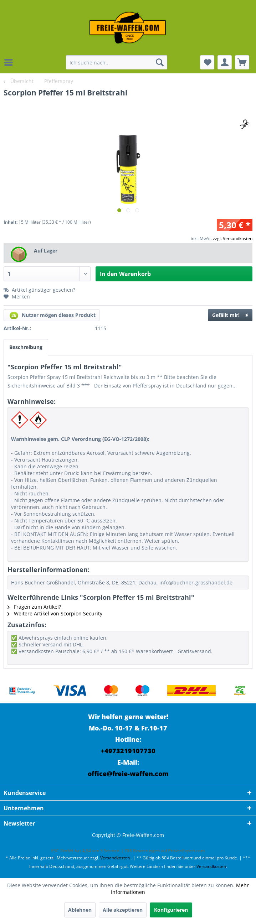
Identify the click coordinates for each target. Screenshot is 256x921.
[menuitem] (10, 62)
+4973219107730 (128, 750)
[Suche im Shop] (116, 62)
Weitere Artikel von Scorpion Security (54, 613)
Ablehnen (80, 909)
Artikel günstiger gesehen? (39, 289)
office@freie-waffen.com (128, 773)
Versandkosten (115, 858)
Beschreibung (25, 347)
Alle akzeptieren (123, 909)
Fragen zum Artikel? (34, 606)
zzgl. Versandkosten (232, 238)
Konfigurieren (171, 909)
